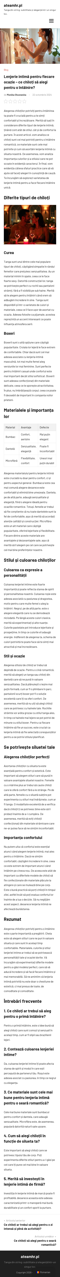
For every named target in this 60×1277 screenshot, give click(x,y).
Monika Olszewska (16, 94)
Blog (6, 69)
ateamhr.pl (13, 5)
